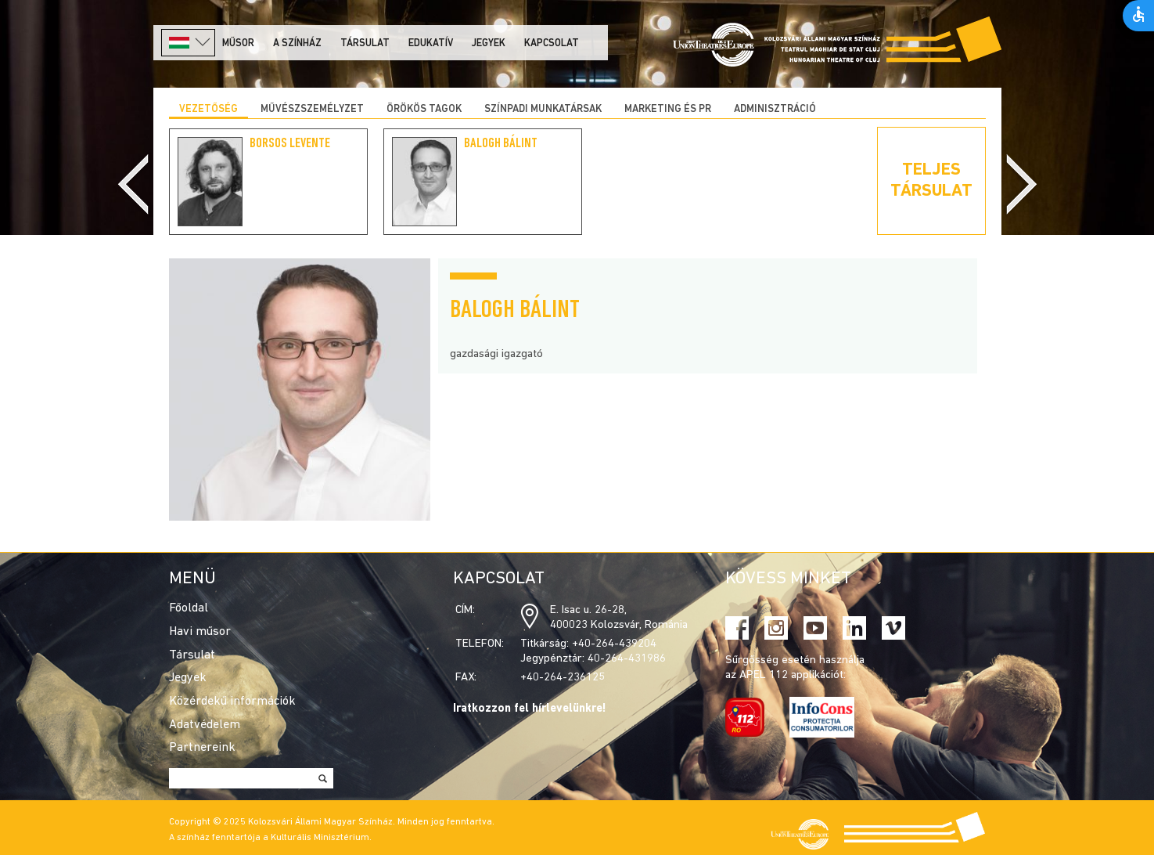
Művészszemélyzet (312, 109)
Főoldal (188, 608)
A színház (297, 43)
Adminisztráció (775, 109)
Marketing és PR (667, 109)
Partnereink (202, 747)
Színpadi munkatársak (543, 109)
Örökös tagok (424, 109)
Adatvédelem (204, 725)
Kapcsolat (551, 43)
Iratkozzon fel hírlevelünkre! (529, 709)
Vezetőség (208, 109)
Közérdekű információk (232, 701)
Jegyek (488, 43)
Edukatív (430, 43)
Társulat (365, 43)
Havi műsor (200, 632)
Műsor (238, 43)
